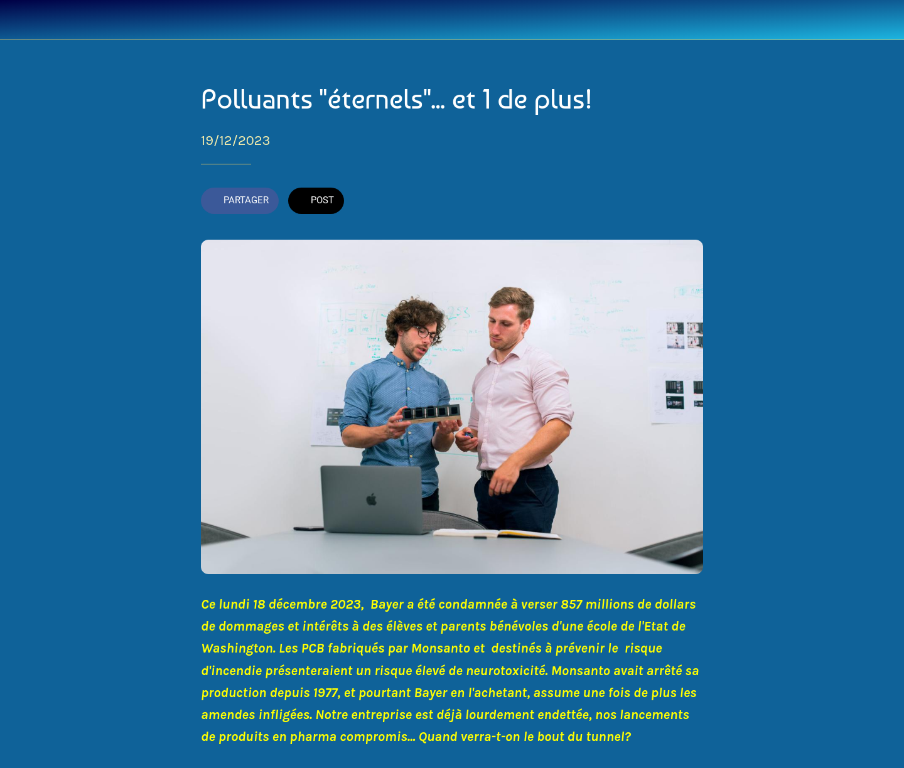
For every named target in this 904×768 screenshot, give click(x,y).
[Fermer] (25, 20)
